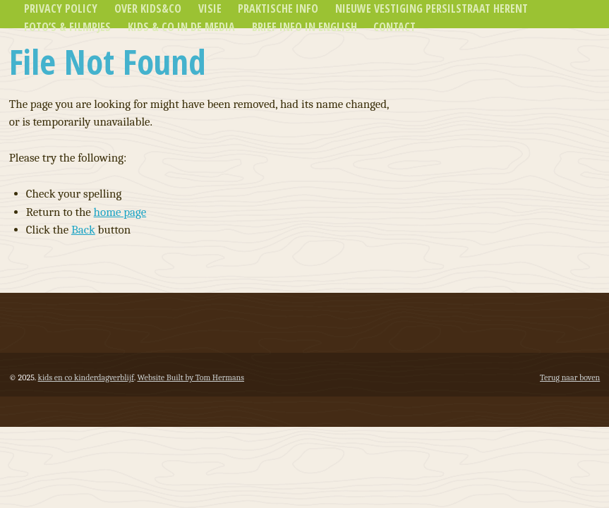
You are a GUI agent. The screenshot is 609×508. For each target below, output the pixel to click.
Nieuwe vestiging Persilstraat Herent (431, 8)
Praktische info (278, 8)
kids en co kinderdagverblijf (86, 377)
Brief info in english (304, 27)
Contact (394, 27)
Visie (210, 8)
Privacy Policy (60, 8)
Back (83, 229)
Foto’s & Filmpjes (67, 27)
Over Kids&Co (147, 8)
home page (120, 212)
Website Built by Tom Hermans (190, 377)
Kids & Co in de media (181, 27)
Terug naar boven (570, 377)
